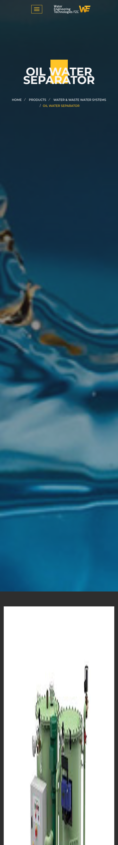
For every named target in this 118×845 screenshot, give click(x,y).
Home (17, 100)
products (37, 100)
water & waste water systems (79, 100)
